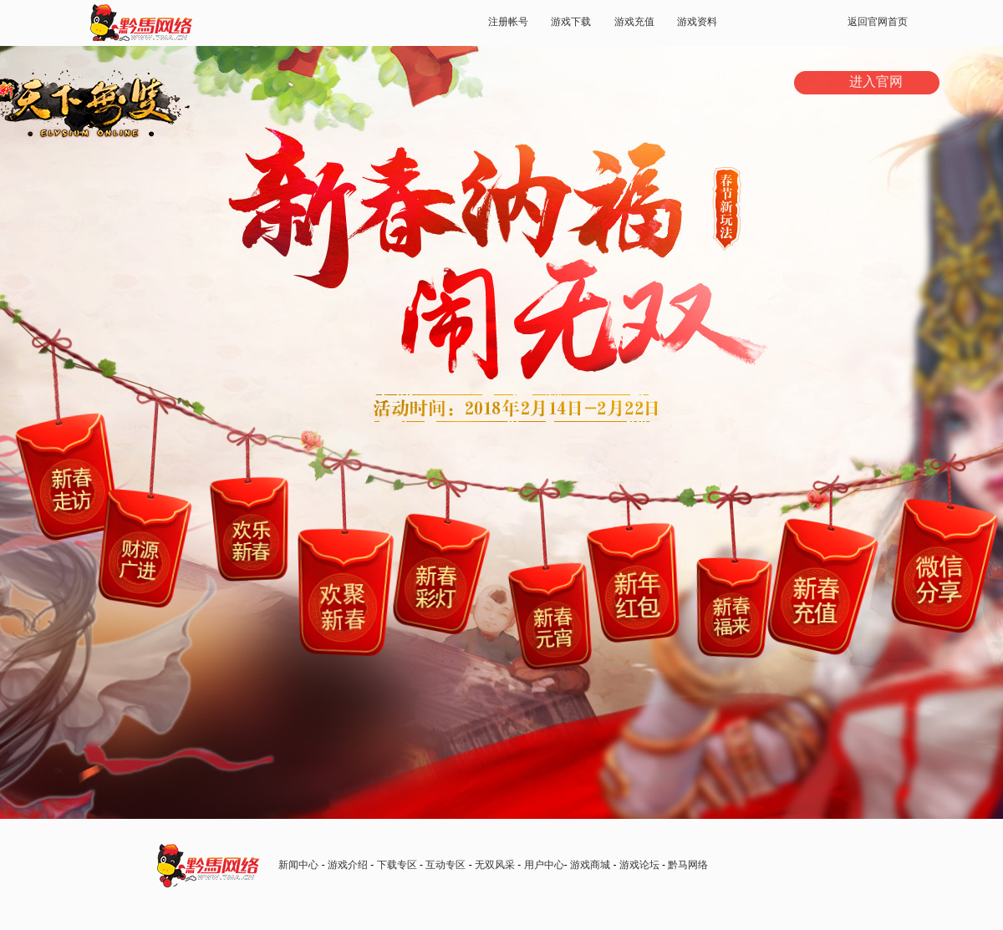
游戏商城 (590, 865)
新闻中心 (298, 865)
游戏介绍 (348, 865)
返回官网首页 (878, 22)
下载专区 (397, 865)
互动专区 (445, 865)
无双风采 (495, 865)
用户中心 (544, 865)
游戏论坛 (639, 865)
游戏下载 (571, 22)
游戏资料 (697, 22)
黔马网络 (688, 865)
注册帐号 (508, 22)
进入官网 (876, 81)
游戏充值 (634, 22)
